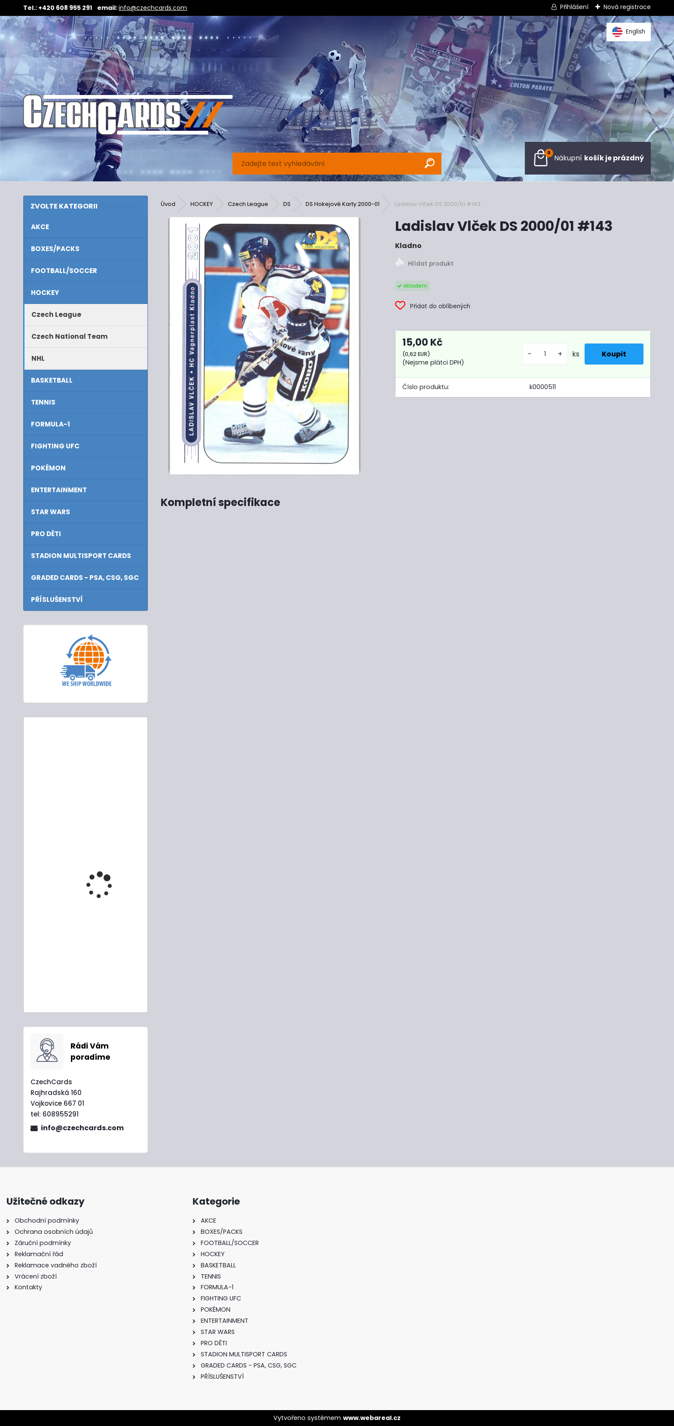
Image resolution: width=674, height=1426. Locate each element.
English (628, 32)
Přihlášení (574, 7)
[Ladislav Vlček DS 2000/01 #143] (264, 346)
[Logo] (127, 115)
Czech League (248, 204)
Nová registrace (627, 7)
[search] (430, 163)
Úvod (168, 204)
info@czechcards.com (153, 7)
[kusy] (545, 354)
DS (287, 204)
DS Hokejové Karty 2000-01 (343, 204)
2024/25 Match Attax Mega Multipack (107, 944)
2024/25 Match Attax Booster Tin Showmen (107, 857)
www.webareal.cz (372, 1418)
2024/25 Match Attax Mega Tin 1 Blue (107, 761)
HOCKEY (201, 204)
